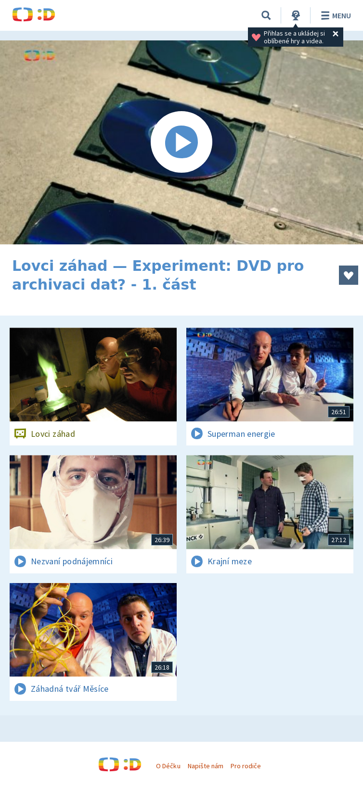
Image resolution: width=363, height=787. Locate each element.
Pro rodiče (246, 766)
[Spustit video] (181, 142)
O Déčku (168, 766)
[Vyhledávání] (266, 15)
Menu (334, 15)
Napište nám (205, 766)
